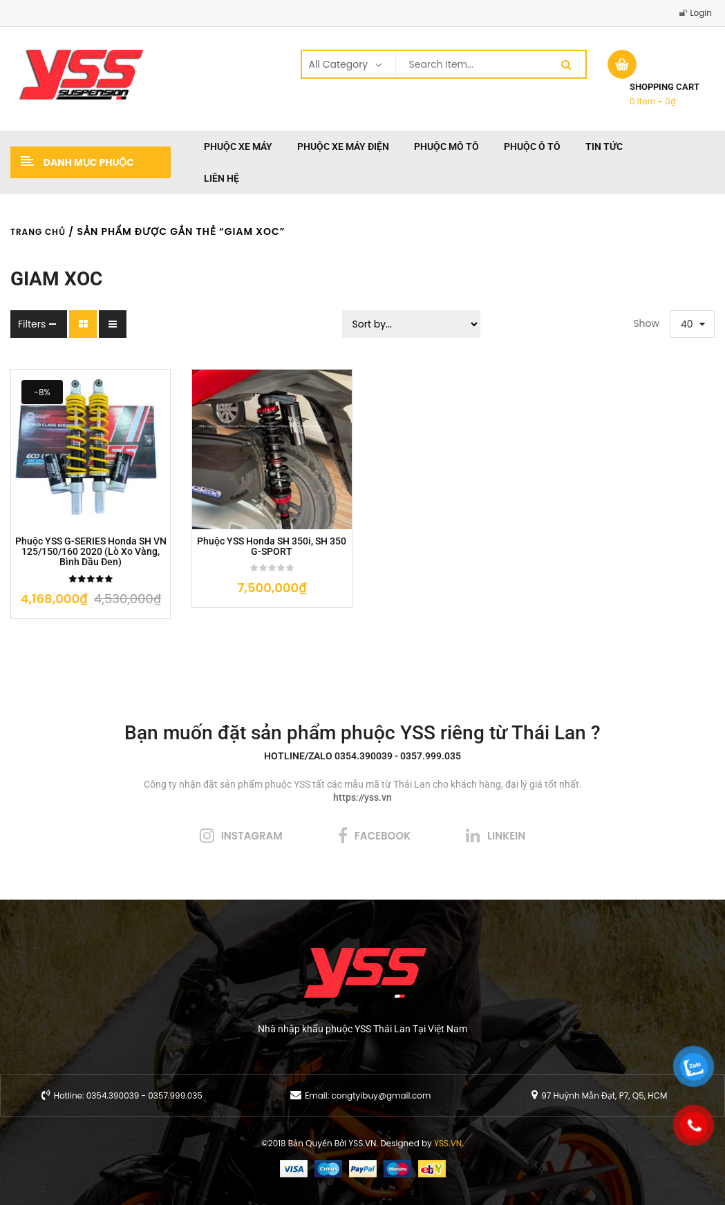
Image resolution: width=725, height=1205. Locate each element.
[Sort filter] (411, 324)
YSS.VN (448, 1143)
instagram (252, 835)
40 (687, 324)
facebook (383, 835)
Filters (32, 324)
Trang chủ (38, 232)
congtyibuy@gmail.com (381, 1095)
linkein (506, 835)
